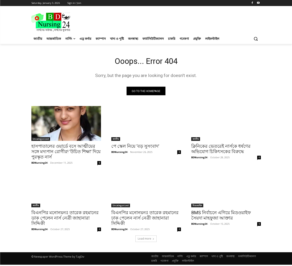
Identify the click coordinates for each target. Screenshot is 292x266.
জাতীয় (116, 140)
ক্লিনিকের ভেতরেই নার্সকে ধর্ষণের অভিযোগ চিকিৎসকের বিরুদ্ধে (221, 150)
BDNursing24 (39, 164)
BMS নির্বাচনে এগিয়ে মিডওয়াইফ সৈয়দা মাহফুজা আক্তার (221, 216)
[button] (256, 39)
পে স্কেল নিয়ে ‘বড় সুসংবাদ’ (135, 147)
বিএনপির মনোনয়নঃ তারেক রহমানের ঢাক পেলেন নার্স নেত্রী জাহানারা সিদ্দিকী (145, 219)
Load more (146, 240)
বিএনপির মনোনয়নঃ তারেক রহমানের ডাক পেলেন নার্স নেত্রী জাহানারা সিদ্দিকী (65, 219)
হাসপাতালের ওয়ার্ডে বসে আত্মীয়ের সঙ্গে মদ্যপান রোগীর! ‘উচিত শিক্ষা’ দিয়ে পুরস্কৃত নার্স (66, 153)
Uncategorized (41, 140)
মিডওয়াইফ (197, 206)
